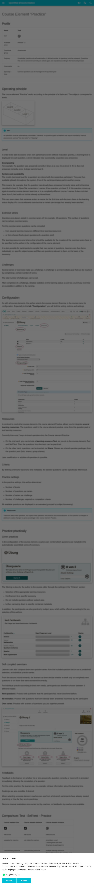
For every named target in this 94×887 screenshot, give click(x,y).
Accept (9, 881)
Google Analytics (13, 875)
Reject (24, 881)
